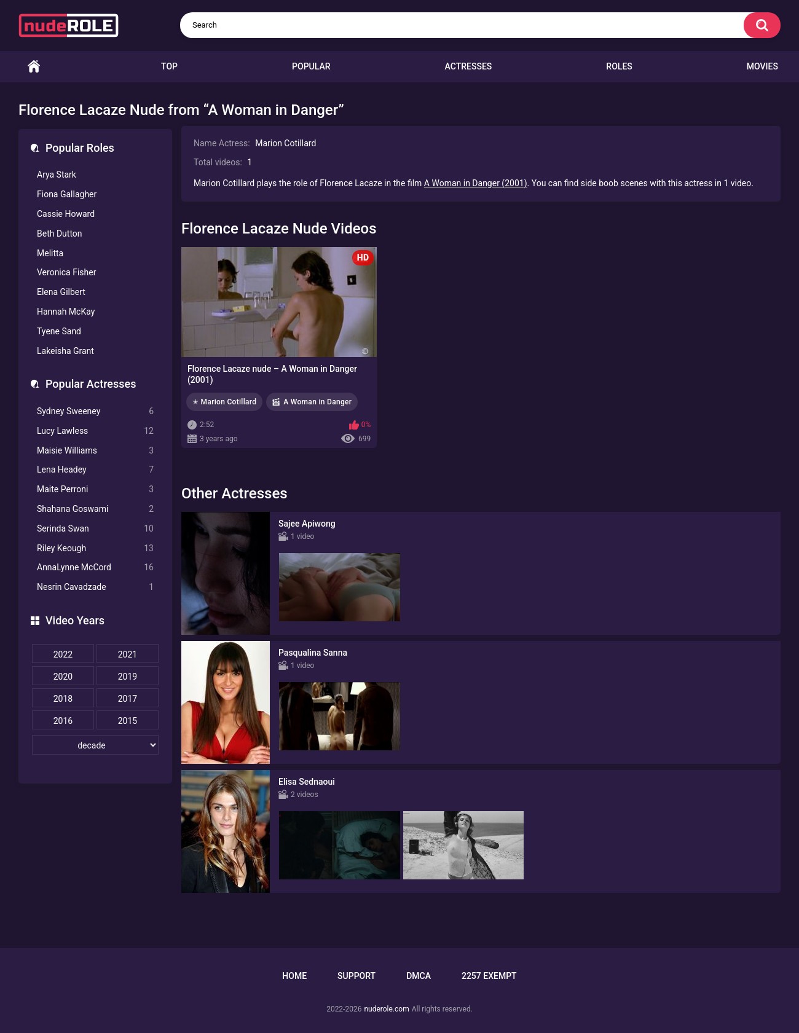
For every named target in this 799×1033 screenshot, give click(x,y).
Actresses (468, 66)
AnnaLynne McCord (95, 567)
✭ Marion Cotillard (224, 402)
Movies (762, 66)
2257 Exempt (489, 976)
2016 (63, 721)
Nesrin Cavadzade (95, 587)
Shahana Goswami (95, 509)
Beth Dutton (59, 233)
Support (356, 976)
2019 (127, 676)
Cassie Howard (66, 214)
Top (169, 66)
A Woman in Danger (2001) (475, 183)
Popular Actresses (90, 383)
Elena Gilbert (61, 292)
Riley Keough (95, 548)
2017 (127, 699)
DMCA (418, 976)
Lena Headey (95, 470)
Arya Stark (56, 174)
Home (33, 66)
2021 (127, 654)
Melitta (50, 253)
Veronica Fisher (66, 272)
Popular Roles (79, 147)
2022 (63, 654)
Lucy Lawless (95, 431)
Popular (311, 66)
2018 (63, 699)
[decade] (95, 745)
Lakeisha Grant (65, 351)
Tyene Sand (59, 331)
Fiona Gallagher (66, 194)
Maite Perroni (95, 489)
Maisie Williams (95, 451)
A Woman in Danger (317, 402)
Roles (619, 66)
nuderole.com (386, 1009)
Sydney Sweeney (95, 411)
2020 (63, 676)
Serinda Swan (95, 529)
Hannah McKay (66, 311)
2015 (127, 721)
